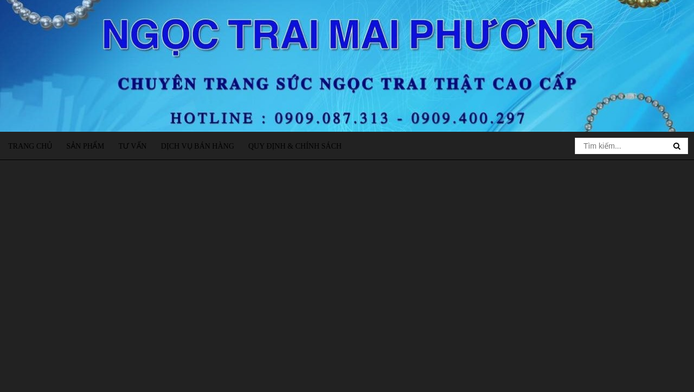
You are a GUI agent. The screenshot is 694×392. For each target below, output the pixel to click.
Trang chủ (30, 146)
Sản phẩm (85, 146)
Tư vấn (133, 146)
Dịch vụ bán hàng (197, 146)
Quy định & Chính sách (295, 146)
